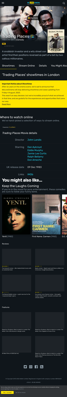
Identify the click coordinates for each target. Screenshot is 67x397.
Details (43, 65)
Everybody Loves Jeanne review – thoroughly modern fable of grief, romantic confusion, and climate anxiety (48, 296)
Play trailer (32, 18)
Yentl (4, 236)
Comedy (20, 40)
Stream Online (27, 65)
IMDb (30, 174)
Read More (21, 389)
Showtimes (8, 65)
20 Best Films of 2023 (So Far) (10, 353)
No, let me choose (20, 392)
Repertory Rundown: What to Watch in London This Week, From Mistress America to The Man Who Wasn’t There (49, 355)
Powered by (9, 127)
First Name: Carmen (41, 236)
